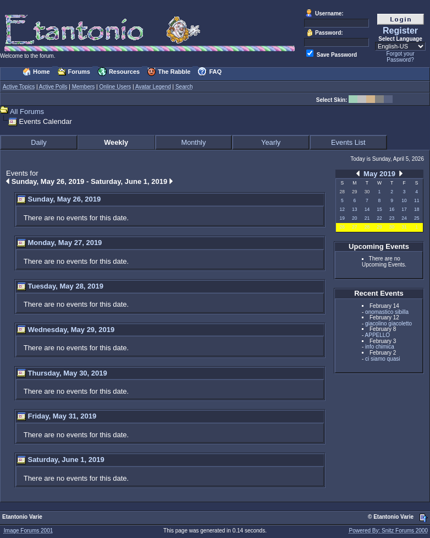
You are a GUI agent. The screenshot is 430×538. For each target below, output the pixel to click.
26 (342, 227)
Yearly (270, 142)
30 (391, 227)
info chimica (379, 347)
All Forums (27, 111)
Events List (348, 142)
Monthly (193, 142)
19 (342, 218)
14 (367, 209)
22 (379, 218)
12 (342, 209)
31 (403, 227)
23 (391, 218)
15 (379, 209)
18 (416, 209)
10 (403, 200)
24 (403, 218)
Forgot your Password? (400, 57)
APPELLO (377, 335)
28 (367, 227)
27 (354, 227)
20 (354, 218)
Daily (38, 142)
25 (416, 218)
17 (403, 209)
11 (416, 200)
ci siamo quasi (382, 359)
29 (379, 227)
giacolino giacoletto (388, 323)
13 (354, 209)
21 (367, 218)
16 (391, 209)
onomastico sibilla (387, 312)
